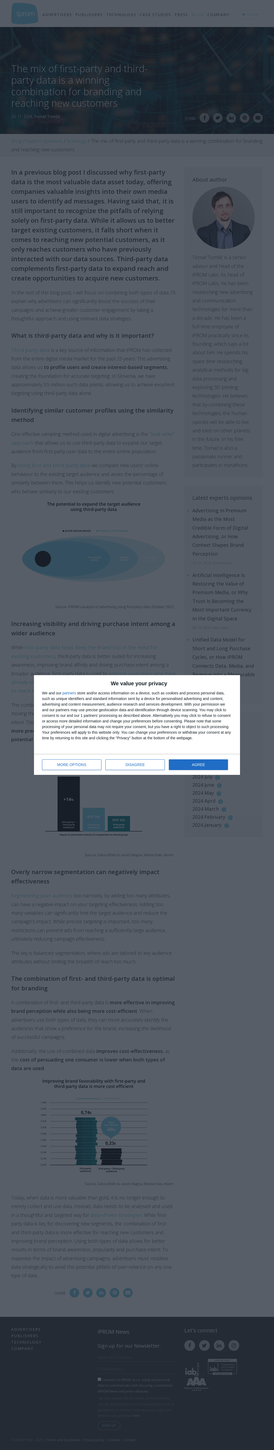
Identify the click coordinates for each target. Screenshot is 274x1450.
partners (69, 693)
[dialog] (137, 725)
